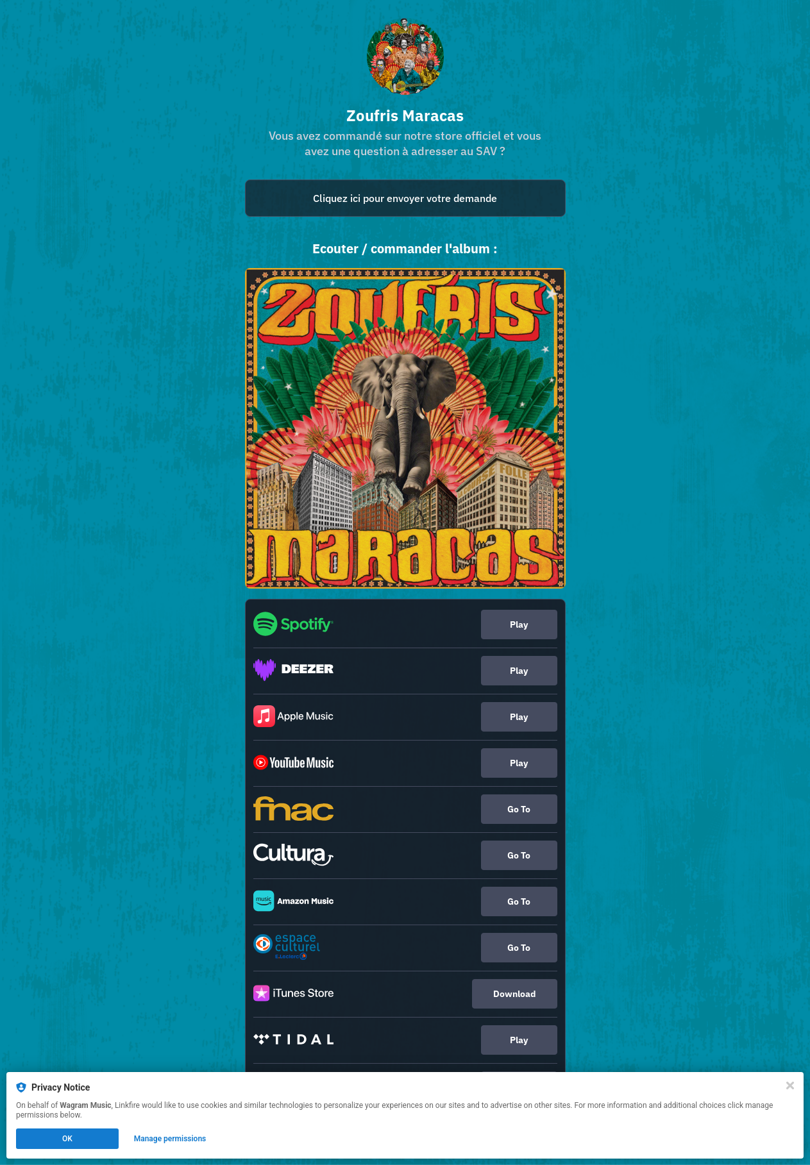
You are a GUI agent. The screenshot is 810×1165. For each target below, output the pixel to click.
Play (519, 624)
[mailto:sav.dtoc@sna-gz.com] (405, 198)
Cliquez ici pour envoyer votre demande (405, 198)
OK (67, 1138)
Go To (518, 809)
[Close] (790, 1085)
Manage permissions (170, 1138)
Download (514, 994)
